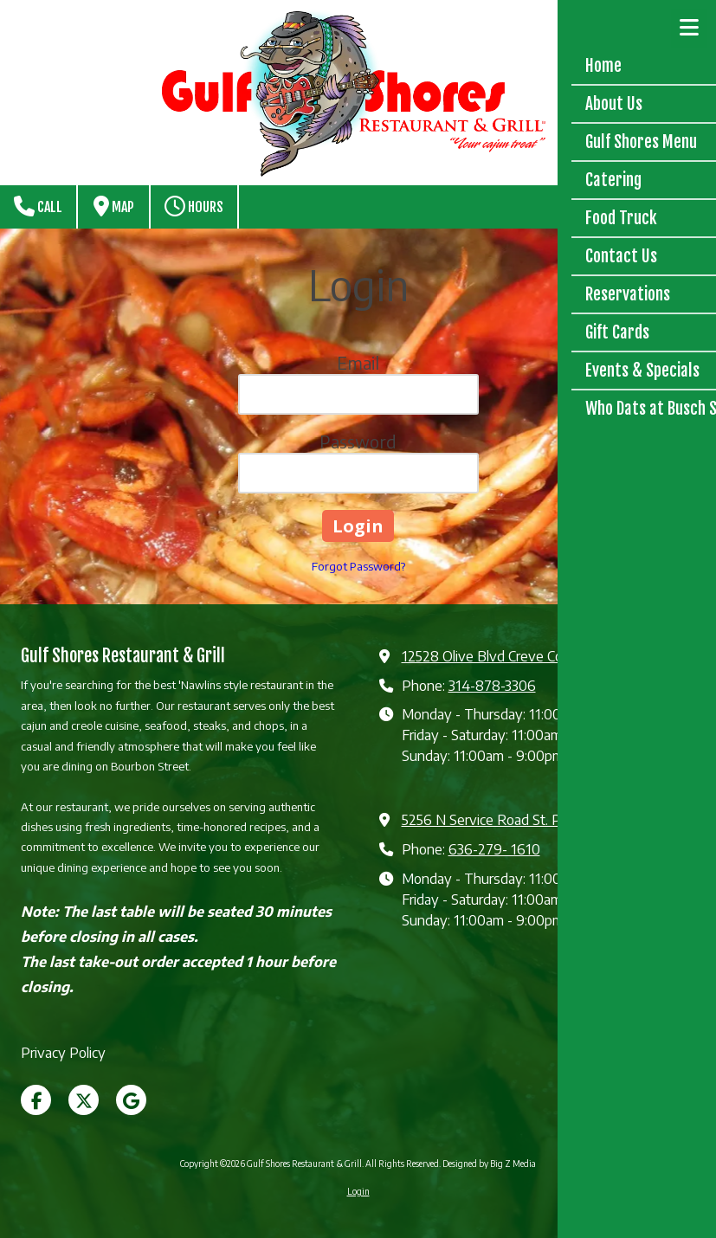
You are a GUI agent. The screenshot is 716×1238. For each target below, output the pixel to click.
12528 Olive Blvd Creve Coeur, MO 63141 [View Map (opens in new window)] (526, 656)
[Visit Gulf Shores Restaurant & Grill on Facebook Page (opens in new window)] (36, 1100)
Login (358, 1191)
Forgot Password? (358, 566)
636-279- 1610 (494, 849)
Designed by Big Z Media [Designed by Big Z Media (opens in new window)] (489, 1163)
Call (38, 206)
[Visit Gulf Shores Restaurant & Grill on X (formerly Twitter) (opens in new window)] (83, 1100)
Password (358, 441)
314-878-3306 (492, 685)
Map (114, 206)
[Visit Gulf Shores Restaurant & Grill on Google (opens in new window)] (131, 1100)
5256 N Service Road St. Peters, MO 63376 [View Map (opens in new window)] (533, 819)
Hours (193, 206)
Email (358, 362)
